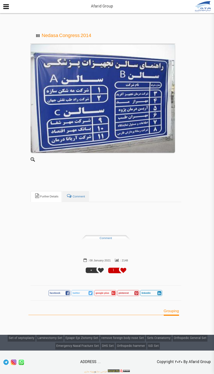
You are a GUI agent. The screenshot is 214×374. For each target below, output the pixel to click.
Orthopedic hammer (131, 346)
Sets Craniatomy (159, 338)
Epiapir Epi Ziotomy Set (82, 338)
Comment (106, 238)
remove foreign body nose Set (122, 338)
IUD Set (153, 346)
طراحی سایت (101, 372)
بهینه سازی (89, 372)
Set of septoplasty (21, 338)
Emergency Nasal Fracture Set (77, 346)
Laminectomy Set (50, 338)
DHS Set (108, 346)
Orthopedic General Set (190, 338)
